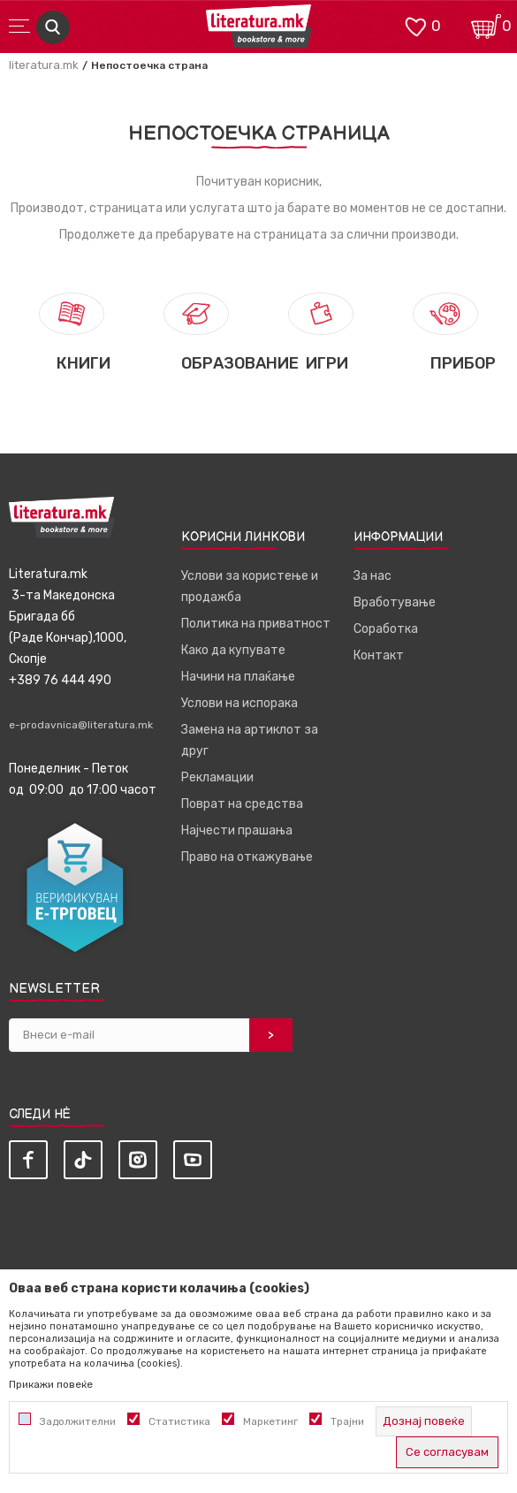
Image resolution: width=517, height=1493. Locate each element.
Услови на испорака (239, 703)
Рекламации (217, 777)
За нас (373, 575)
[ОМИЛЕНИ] (415, 25)
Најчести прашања (237, 830)
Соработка (386, 628)
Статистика (179, 1421)
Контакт (379, 655)
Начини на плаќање (238, 676)
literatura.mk (44, 65)
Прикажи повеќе (51, 1384)
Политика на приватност (256, 623)
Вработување (395, 602)
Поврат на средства (242, 803)
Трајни (347, 1421)
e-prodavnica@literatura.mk (81, 725)
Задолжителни (78, 1421)
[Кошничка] (486, 25)
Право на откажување (247, 857)
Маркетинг (270, 1421)
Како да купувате (233, 650)
